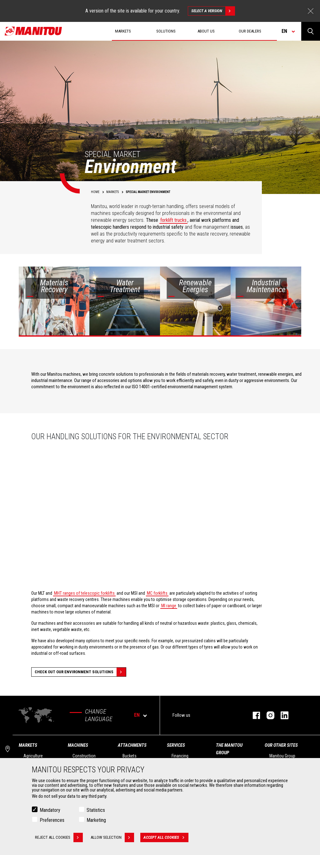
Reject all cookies (59, 837)
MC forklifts (157, 593)
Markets (28, 745)
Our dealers (250, 31)
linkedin (281, 715)
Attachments (132, 745)
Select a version (213, 11)
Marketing (96, 820)
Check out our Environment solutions (80, 672)
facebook (253, 715)
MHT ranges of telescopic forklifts (84, 593)
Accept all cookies (165, 837)
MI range (168, 605)
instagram (267, 715)
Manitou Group (282, 755)
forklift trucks (173, 220)
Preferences (52, 820)
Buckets (129, 755)
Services (176, 745)
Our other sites (281, 745)
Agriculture (33, 755)
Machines (78, 745)
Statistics (96, 810)
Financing (180, 755)
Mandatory (50, 810)
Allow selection (112, 837)
